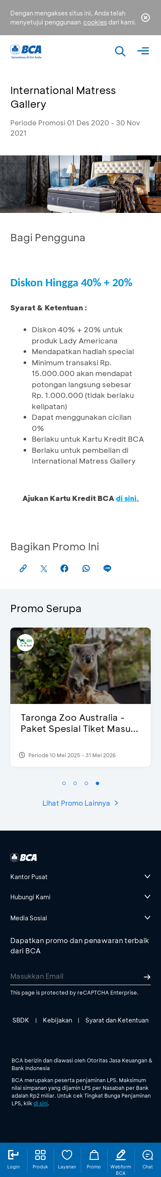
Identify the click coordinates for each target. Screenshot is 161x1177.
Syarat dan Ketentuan (117, 1020)
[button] (64, 783)
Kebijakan (57, 1020)
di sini (40, 1103)
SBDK (20, 1020)
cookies (95, 22)
